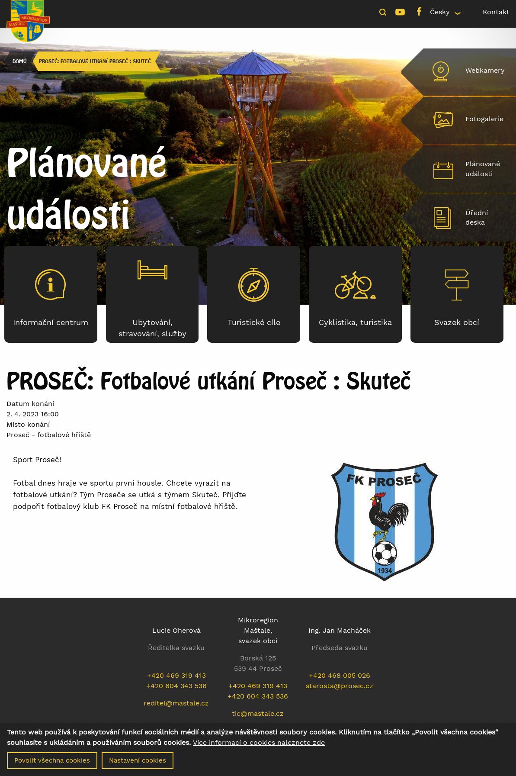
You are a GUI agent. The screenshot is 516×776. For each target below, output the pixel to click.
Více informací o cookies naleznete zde (259, 742)
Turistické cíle (254, 322)
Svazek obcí (456, 322)
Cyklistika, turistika (355, 322)
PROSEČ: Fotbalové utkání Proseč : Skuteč (95, 61)
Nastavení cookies (137, 760)
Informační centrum (50, 322)
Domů (19, 61)
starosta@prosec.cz (339, 686)
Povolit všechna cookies (52, 760)
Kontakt (496, 12)
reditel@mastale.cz (176, 703)
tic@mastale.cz (258, 713)
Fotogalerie (484, 119)
